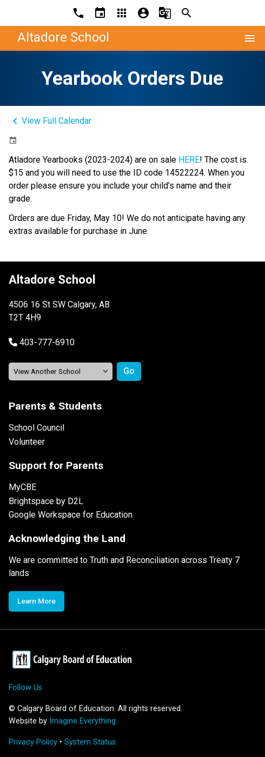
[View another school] (60, 371)
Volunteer (27, 442)
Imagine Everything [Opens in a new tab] (82, 721)
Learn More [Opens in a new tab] (36, 601)
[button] (42, 342)
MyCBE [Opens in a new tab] (22, 487)
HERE (189, 160)
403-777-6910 (47, 342)
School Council (36, 428)
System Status (90, 742)
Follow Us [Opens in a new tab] (25, 687)
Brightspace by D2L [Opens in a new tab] (46, 501)
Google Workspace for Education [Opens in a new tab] (70, 515)
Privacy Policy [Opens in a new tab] (33, 742)
